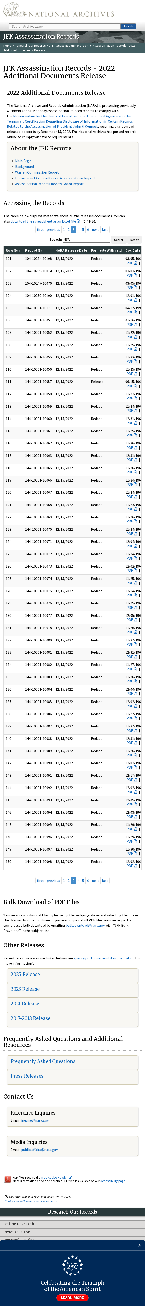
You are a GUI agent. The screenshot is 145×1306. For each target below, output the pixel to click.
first (40, 229)
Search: (55, 239)
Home (7, 45)
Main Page (23, 160)
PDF (129, 263)
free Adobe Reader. (56, 1177)
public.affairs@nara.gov (39, 1149)
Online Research (18, 1224)
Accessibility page (113, 1181)
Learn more (72, 1298)
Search (128, 26)
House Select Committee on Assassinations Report (55, 178)
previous (53, 229)
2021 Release (25, 1004)
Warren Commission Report (37, 172)
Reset (134, 240)
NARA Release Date (71, 250)
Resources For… (17, 1232)
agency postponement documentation (104, 958)
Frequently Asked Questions (43, 1061)
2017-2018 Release (30, 1018)
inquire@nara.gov (35, 1120)
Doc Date (132, 250)
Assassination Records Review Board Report (49, 183)
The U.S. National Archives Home (58, 11)
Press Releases (27, 1076)
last (105, 229)
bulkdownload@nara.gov (85, 925)
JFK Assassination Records (67, 45)
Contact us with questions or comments (31, 1201)
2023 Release (25, 989)
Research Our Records (30, 45)
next (95, 229)
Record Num (35, 250)
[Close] (139, 1245)
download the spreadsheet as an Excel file (43, 221)
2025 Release (25, 974)
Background (24, 166)
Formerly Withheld (106, 250)
